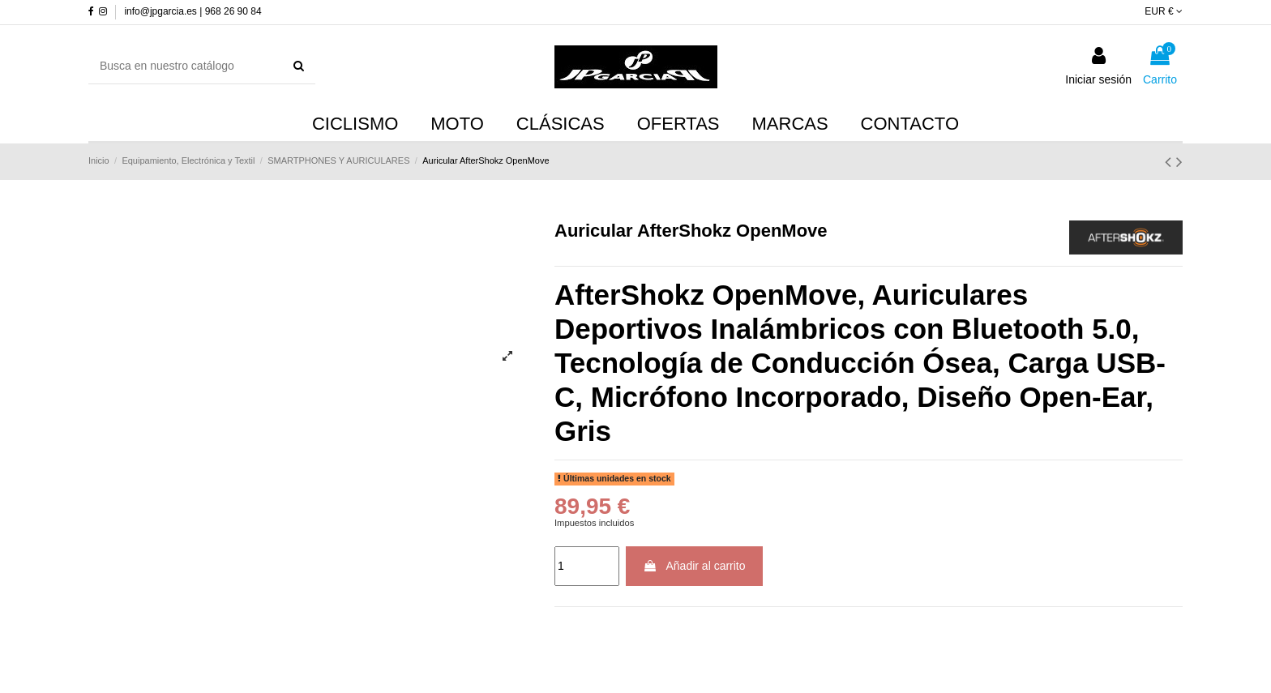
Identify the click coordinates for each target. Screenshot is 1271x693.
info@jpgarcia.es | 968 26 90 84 (192, 11)
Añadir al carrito (694, 565)
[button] (790, 125)
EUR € (1164, 11)
